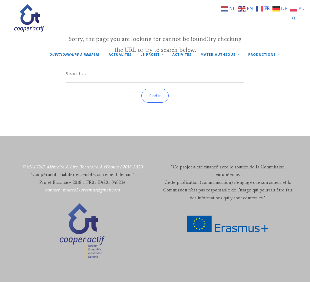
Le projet (150, 54)
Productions (262, 54)
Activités (181, 54)
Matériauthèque (217, 54)
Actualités (120, 54)
